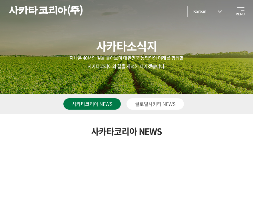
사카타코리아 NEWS (92, 103)
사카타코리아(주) (46, 10)
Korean (199, 11)
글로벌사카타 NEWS (155, 103)
